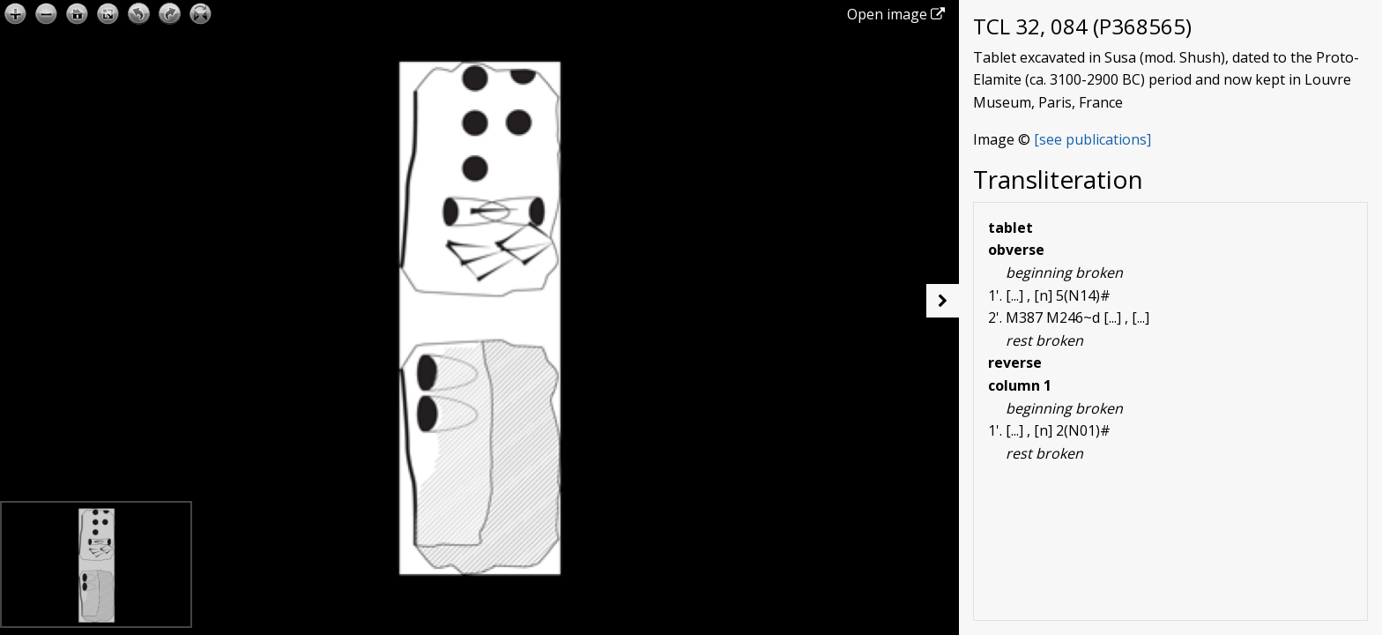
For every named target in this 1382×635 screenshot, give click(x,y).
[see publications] (1092, 139)
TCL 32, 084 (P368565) (1082, 26)
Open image (896, 14)
